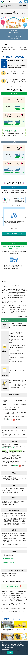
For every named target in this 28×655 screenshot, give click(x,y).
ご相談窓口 (14, 31)
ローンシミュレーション (14, 37)
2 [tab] (12, 228)
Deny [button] (4, 652)
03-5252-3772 (19, 577)
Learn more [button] (5, 649)
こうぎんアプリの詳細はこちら (14, 233)
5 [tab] (16, 228)
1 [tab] (11, 228)
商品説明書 (10, 419)
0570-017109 (10, 577)
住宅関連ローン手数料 (8, 562)
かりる (5, 5)
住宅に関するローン (12, 5)
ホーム (2, 5)
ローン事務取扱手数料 (8, 558)
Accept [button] (10, 652)
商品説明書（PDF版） (13, 586)
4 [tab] (15, 228)
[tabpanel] (14, 216)
